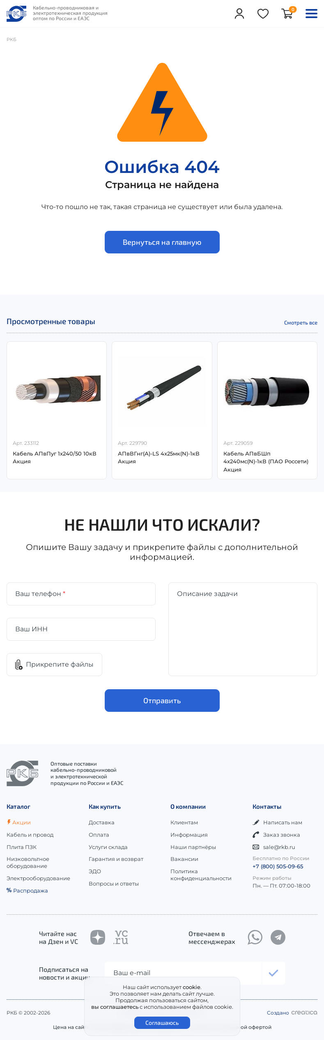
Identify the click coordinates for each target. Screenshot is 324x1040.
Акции (19, 822)
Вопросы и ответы (114, 883)
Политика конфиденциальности (201, 874)
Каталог (18, 806)
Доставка (102, 822)
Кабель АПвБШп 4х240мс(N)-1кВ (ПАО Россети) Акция (265, 461)
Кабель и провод (30, 834)
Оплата (99, 834)
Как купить (105, 806)
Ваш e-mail (131, 973)
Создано (292, 1013)
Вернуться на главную (162, 241)
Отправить (162, 700)
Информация (189, 834)
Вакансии (184, 859)
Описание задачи (207, 594)
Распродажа (27, 890)
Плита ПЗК (22, 847)
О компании (188, 806)
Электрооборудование (38, 878)
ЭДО (95, 871)
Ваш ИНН (31, 629)
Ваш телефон (40, 594)
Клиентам (184, 822)
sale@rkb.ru (274, 847)
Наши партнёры (193, 847)
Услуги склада (108, 847)
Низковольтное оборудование (28, 862)
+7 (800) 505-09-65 (278, 866)
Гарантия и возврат (116, 859)
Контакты (267, 806)
